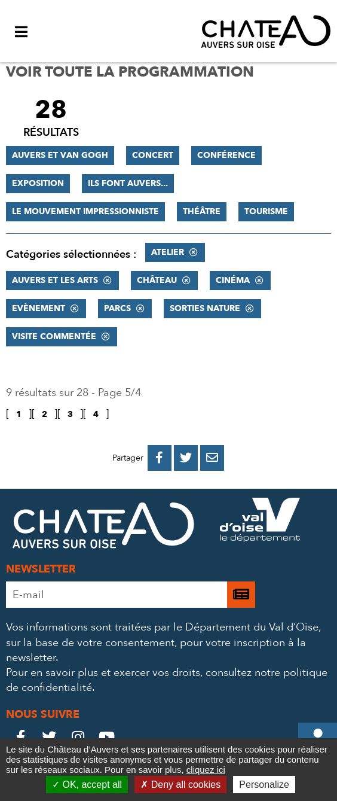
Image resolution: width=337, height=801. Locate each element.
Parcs (117, 308)
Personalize (264, 784)
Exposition (38, 183)
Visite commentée (54, 336)
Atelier (167, 252)
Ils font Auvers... (128, 183)
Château (157, 280)
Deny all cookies (180, 784)
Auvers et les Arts (55, 280)
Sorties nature (205, 308)
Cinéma (233, 280)
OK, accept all (87, 784)
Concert (152, 155)
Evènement (38, 308)
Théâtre (201, 211)
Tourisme (266, 211)
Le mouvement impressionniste (85, 211)
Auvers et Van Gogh (60, 155)
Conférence (226, 155)
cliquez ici (205, 770)
